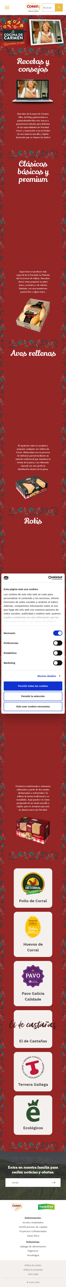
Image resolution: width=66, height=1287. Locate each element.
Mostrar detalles (46, 676)
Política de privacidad (33, 1270)
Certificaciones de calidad (33, 1227)
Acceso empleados (33, 1222)
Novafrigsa (33, 1255)
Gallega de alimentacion (33, 1246)
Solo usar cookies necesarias (33, 706)
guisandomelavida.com (28, 120)
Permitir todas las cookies (33, 686)
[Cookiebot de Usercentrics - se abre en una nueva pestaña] (48, 578)
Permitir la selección (33, 696)
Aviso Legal (33, 1274)
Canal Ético (33, 1235)
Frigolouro (33, 1251)
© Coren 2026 (33, 1282)
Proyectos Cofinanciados (33, 1231)
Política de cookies (33, 1265)
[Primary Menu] (7, 7)
